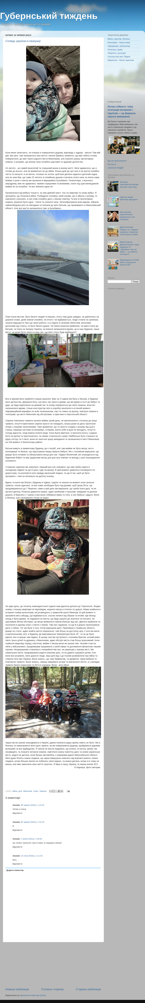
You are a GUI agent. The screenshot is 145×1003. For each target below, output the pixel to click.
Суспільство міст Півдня (119, 56)
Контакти (112, 164)
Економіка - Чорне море (119, 42)
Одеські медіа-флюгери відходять (129, 198)
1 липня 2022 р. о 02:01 (31, 839)
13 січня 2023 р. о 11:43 (31, 856)
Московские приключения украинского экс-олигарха (127, 215)
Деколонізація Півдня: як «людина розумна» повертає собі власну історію (129, 231)
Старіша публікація (88, 989)
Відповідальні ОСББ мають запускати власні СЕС (129, 262)
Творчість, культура (117, 53)
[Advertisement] (53, 964)
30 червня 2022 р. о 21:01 (32, 805)
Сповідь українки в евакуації (23, 41)
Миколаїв (27, 791)
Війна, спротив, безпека (119, 39)
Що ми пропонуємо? (117, 161)
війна (14, 791)
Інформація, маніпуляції (119, 46)
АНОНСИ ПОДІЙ (115, 168)
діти (20, 791)
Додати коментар (15, 870)
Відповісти (17, 813)
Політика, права (115, 49)
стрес (35, 791)
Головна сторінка (52, 989)
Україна (43, 791)
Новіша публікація (17, 989)
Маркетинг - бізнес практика (121, 60)
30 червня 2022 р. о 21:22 (32, 822)
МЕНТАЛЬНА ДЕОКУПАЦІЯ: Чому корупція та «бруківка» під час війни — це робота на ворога (129, 248)
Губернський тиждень (49, 16)
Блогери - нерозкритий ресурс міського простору (129, 184)
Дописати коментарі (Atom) (33, 995)
